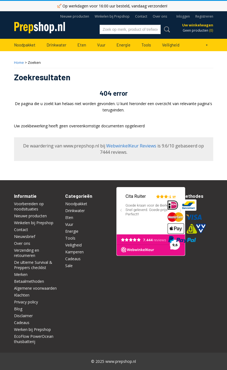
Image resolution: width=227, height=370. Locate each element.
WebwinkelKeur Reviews (131, 146)
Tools (146, 44)
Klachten (21, 295)
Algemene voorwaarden (35, 288)
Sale (69, 265)
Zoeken (166, 29)
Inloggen (183, 16)
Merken (21, 274)
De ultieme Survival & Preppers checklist (33, 265)
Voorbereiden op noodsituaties (29, 206)
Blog (18, 308)
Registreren (204, 16)
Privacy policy (26, 302)
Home (19, 62)
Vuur (101, 44)
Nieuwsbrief (24, 236)
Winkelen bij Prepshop (112, 16)
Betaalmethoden (29, 281)
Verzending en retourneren (26, 253)
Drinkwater (56, 44)
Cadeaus (21, 322)
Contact (141, 16)
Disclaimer (23, 315)
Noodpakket (24, 44)
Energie (123, 44)
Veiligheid (170, 44)
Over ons (160, 16)
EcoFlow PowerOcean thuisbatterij (33, 339)
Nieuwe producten (74, 16)
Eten (81, 44)
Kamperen (74, 251)
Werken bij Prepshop (32, 329)
